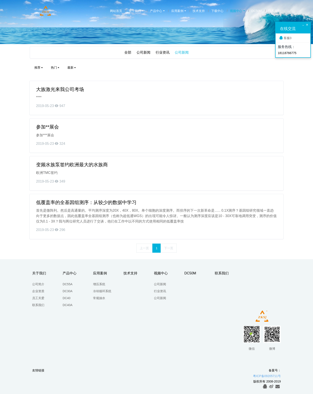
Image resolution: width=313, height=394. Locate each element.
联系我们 (274, 11)
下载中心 (217, 11)
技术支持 (199, 11)
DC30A (67, 291)
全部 (127, 52)
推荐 (38, 67)
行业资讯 (163, 52)
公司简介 (38, 284)
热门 (55, 67)
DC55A (67, 284)
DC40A (67, 305)
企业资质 (38, 291)
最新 (72, 67)
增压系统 (99, 284)
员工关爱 (38, 298)
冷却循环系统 (102, 291)
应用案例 (177, 11)
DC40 (66, 298)
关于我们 (135, 11)
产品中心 (156, 11)
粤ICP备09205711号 (267, 376)
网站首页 (116, 11)
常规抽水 (99, 298)
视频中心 (236, 11)
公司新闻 (143, 52)
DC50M (256, 11)
